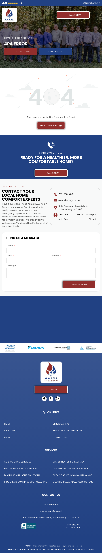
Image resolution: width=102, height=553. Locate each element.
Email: (9, 255)
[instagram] (57, 399)
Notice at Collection (66, 549)
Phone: (55, 255)
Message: (11, 265)
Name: (10, 245)
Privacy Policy (14, 549)
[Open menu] (95, 15)
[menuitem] (26, 423)
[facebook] (44, 399)
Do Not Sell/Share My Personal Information (38, 549)
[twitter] (51, 399)
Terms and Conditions (84, 549)
